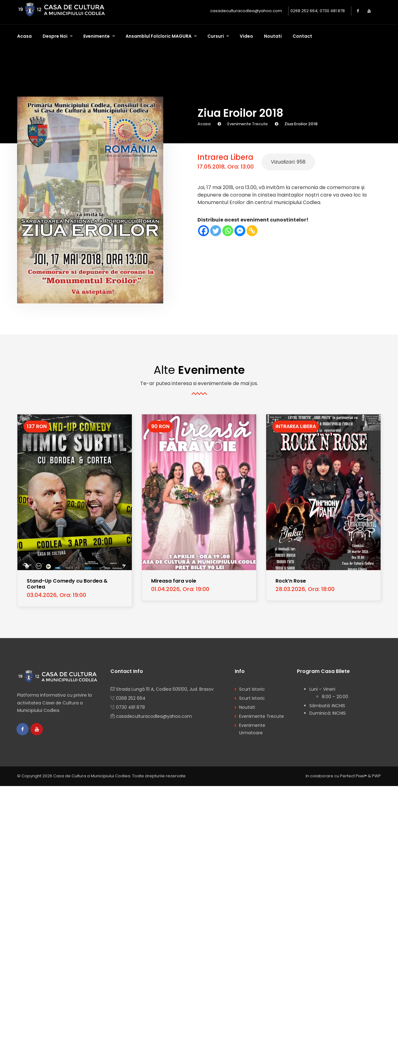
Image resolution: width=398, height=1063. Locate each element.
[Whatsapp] (227, 230)
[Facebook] (203, 230)
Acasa (24, 36)
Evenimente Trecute (247, 124)
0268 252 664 (303, 11)
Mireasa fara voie (173, 580)
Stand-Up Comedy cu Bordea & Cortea (67, 583)
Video (246, 36)
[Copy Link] (252, 230)
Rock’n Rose (290, 580)
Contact (302, 36)
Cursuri (216, 36)
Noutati (273, 36)
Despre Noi (55, 36)
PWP (376, 776)
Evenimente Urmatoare (252, 729)
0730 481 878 (332, 11)
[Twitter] (215, 230)
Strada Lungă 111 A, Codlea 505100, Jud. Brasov (165, 689)
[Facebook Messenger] (239, 230)
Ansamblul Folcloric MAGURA (159, 36)
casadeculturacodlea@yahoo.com (246, 11)
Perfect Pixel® (353, 776)
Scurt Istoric (252, 689)
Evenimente (97, 36)
